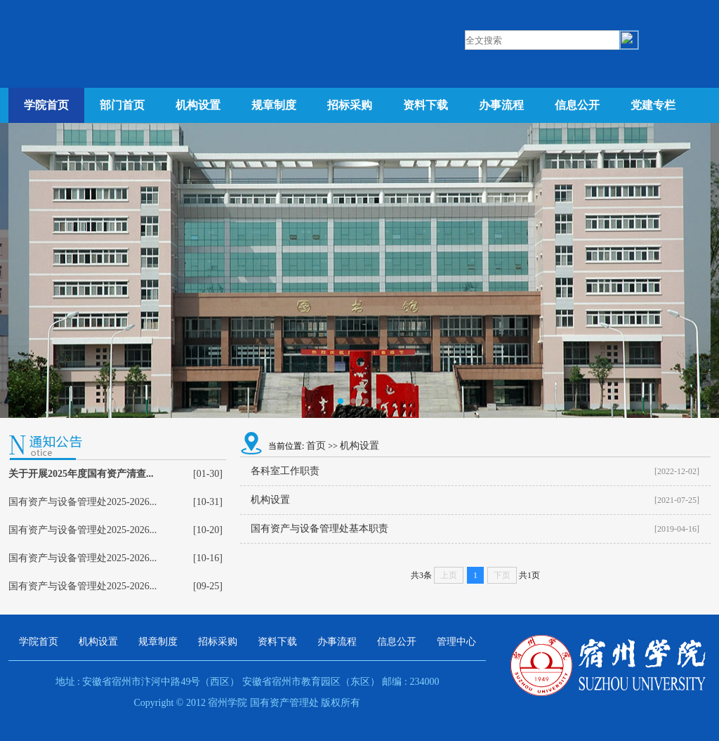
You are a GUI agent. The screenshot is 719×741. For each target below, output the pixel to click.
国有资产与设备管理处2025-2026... (82, 502)
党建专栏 (653, 105)
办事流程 (501, 105)
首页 (316, 445)
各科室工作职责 (285, 471)
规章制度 (273, 105)
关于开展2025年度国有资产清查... (81, 473)
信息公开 (577, 105)
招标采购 (349, 105)
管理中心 (456, 641)
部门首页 (122, 105)
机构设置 (198, 105)
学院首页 (46, 105)
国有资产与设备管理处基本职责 (319, 528)
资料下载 (425, 105)
